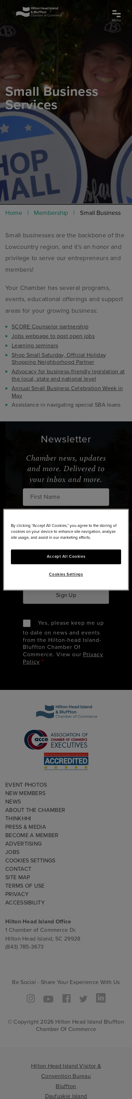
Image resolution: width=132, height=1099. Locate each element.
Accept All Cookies (66, 556)
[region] (65, 549)
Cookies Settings (66, 574)
